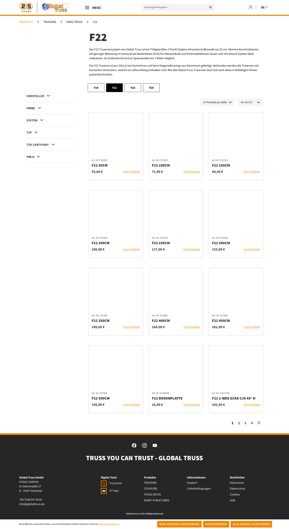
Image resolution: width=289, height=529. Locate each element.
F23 (133, 88)
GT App (110, 491)
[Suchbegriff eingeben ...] (178, 7)
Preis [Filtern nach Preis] (34, 156)
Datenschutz (237, 489)
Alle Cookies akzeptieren (251, 524)
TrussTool (111, 483)
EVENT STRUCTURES (156, 500)
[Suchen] (210, 7)
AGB (232, 500)
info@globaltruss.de (32, 504)
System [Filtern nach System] (35, 120)
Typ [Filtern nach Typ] (32, 132)
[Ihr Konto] (250, 7)
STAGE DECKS (152, 494)
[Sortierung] (250, 102)
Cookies (235, 494)
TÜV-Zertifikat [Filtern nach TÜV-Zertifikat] (41, 144)
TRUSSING (150, 483)
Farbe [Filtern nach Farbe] (34, 108)
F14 (96, 88)
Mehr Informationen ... (109, 524)
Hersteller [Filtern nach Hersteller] (39, 96)
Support (192, 483)
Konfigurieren (216, 524)
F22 (114, 88)
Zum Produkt (131, 172)
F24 (151, 88)
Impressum (237, 483)
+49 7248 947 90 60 (30, 500)
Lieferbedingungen (199, 489)
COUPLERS (150, 489)
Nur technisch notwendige (179, 524)
